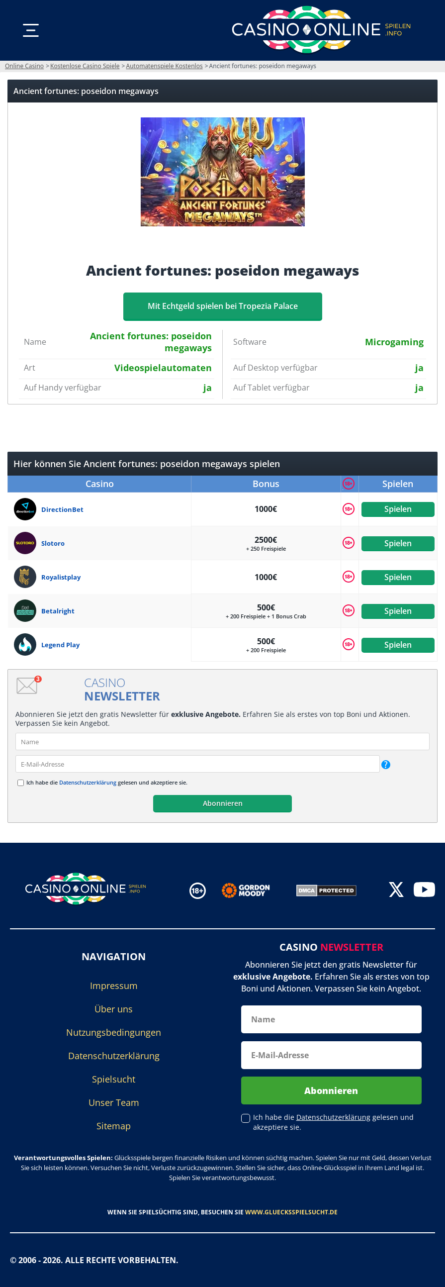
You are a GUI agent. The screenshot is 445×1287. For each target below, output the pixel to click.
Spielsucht (113, 1079)
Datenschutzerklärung (87, 782)
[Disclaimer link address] (253, 890)
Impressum (114, 985)
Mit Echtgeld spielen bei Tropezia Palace (223, 305)
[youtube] (424, 890)
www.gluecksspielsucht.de (291, 1212)
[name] (222, 741)
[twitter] (396, 890)
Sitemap (113, 1126)
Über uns (113, 1009)
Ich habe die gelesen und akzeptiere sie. (106, 782)
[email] (197, 764)
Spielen (398, 508)
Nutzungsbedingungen (113, 1032)
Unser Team (114, 1102)
